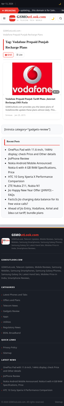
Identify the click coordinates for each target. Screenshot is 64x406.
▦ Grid (8, 54)
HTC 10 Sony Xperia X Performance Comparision (27, 390)
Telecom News (10, 305)
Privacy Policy (10, 347)
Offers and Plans (11, 300)
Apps (5, 316)
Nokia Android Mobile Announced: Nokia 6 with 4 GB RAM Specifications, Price (32, 167)
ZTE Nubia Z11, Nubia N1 (24, 186)
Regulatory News (11, 327)
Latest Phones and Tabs (15, 294)
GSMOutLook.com (11, 30)
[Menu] (4, 18)
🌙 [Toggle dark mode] (60, 3)
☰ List (19, 54)
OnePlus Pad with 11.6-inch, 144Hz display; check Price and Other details (31, 369)
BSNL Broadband (11, 332)
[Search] (60, 18)
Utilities (7, 321)
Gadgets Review (11, 311)
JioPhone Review (18, 158)
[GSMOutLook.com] (27, 18)
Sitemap (7, 352)
